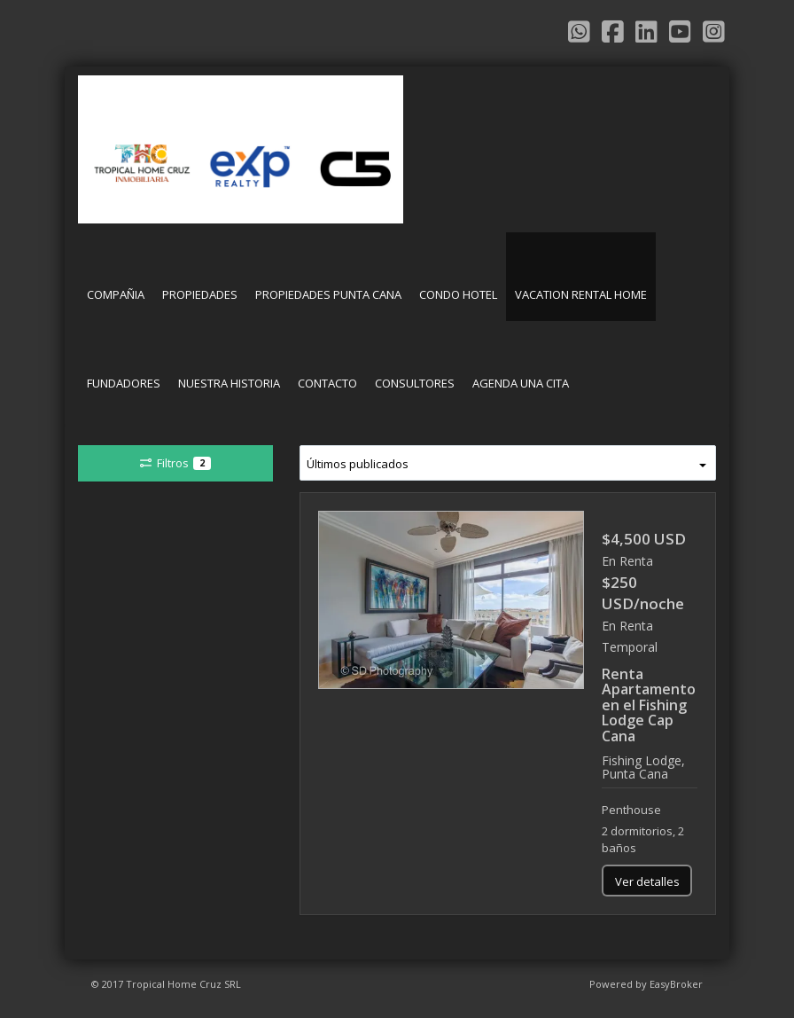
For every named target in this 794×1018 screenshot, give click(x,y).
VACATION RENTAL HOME (581, 294)
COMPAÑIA (115, 294)
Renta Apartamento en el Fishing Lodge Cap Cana (649, 705)
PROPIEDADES (199, 294)
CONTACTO (327, 383)
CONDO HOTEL (458, 294)
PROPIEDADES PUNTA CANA (328, 294)
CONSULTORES (415, 383)
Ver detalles (647, 881)
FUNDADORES (123, 383)
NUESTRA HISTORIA (229, 383)
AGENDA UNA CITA (520, 383)
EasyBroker (676, 984)
